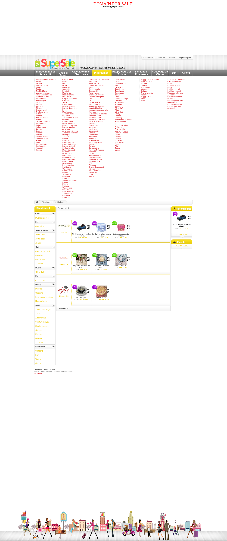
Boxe (91, 87)
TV (90, 100)
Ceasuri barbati (42, 137)
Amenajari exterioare (70, 133)
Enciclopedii (119, 102)
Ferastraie (66, 176)
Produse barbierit (174, 106)
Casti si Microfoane (96, 85)
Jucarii (117, 95)
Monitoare (92, 127)
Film (116, 146)
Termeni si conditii (41, 369)
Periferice (92, 152)
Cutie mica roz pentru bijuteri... (121, 235)
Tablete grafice (94, 102)
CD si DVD (119, 108)
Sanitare (65, 186)
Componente (94, 131)
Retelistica (93, 173)
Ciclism (118, 135)
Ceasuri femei (41, 110)
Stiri (174, 72)
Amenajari (66, 129)
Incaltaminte (41, 99)
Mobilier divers (68, 95)
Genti (38, 102)
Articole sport (41, 100)
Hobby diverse (120, 121)
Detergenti (66, 135)
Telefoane (92, 165)
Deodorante (172, 102)
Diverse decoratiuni (69, 108)
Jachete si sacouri (43, 93)
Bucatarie (66, 195)
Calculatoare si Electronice (81, 73)
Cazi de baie (67, 188)
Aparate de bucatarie (97, 106)
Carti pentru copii (121, 99)
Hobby (117, 114)
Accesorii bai (67, 194)
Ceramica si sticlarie (70, 106)
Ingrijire (39, 150)
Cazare (144, 83)
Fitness (118, 137)
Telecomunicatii (95, 157)
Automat (65, 137)
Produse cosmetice (175, 104)
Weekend (145, 89)
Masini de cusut (95, 116)
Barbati (39, 116)
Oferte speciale (147, 93)
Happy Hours (146, 97)
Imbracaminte (41, 144)
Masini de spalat (95, 118)
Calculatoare (94, 125)
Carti (117, 97)
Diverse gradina (68, 127)
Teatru (117, 148)
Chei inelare (67, 169)
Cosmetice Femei (174, 81)
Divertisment (101, 72)
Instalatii (65, 140)
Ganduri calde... (101, 298)
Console (92, 133)
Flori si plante (67, 121)
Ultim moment (146, 81)
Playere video (94, 93)
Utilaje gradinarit (68, 123)
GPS (90, 163)
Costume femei (42, 112)
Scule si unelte (68, 148)
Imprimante (93, 129)
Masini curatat (67, 161)
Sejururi (144, 91)
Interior (65, 182)
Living (64, 83)
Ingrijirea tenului (174, 89)
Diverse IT (93, 144)
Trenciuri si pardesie (44, 95)
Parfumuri (171, 83)
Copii (38, 142)
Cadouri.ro (63, 264)
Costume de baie (42, 97)
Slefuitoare (66, 167)
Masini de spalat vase (97, 119)
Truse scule (66, 175)
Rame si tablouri (68, 104)
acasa (36, 203)
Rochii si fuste (41, 91)
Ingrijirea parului (174, 85)
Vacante (144, 95)
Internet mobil (94, 169)
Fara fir (91, 176)
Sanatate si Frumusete (141, 73)
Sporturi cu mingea (122, 125)
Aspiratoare (93, 112)
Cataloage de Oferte (160, 73)
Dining (64, 85)
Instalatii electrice (69, 144)
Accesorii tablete (95, 156)
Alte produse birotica (70, 118)
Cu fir (91, 175)
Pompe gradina (68, 165)
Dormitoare (66, 87)
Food (143, 99)
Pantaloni (40, 89)
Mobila (65, 81)
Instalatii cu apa (68, 142)
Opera (117, 150)
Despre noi (161, 58)
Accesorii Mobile (95, 171)
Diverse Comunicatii (96, 167)
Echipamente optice (96, 97)
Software (92, 138)
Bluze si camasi (42, 85)
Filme (117, 110)
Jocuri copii (119, 93)
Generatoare (67, 163)
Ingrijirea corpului (174, 91)
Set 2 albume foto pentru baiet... (101, 235)
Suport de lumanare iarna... (101, 267)
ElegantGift (64, 296)
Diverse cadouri (121, 83)
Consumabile (94, 148)
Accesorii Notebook (96, 150)
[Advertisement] (113, 31)
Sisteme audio (94, 89)
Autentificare (148, 58)
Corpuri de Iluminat (69, 99)
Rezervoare (67, 156)
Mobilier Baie (67, 93)
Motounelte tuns (68, 157)
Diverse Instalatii (68, 146)
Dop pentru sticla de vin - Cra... (81, 267)
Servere (92, 146)
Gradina (65, 119)
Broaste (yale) (67, 171)
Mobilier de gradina (69, 125)
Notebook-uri (94, 140)
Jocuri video (119, 91)
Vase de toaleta (68, 192)
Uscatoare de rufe (96, 121)
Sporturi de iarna (121, 131)
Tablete (91, 154)
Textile (64, 102)
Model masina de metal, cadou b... (81, 235)
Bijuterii (39, 104)
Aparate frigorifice (95, 108)
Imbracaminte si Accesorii (45, 73)
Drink (143, 100)
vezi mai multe (182, 235)
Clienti (186, 72)
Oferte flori (119, 87)
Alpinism (118, 127)
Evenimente (119, 142)
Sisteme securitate (69, 180)
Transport (145, 85)
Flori (116, 85)
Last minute (145, 87)
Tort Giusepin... (81, 298)
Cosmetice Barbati (175, 97)
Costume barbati (42, 138)
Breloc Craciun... (121, 266)
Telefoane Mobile (95, 159)
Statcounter (38, 373)
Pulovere (39, 87)
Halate (38, 114)
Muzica (118, 106)
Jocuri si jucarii (120, 89)
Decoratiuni (66, 97)
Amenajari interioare (70, 131)
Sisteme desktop (95, 142)
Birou (64, 110)
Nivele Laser (67, 154)
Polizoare (66, 152)
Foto (90, 99)
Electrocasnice (94, 104)
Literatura (118, 100)
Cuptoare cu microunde (98, 114)
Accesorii (39, 106)
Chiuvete (65, 190)
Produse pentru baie (175, 93)
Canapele (66, 89)
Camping (118, 118)
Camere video (94, 91)
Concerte (118, 144)
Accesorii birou (68, 114)
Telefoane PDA (94, 161)
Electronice (93, 81)
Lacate (65, 173)
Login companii (185, 58)
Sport (117, 123)
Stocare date (94, 135)
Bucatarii (65, 91)
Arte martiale (120, 129)
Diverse (39, 108)
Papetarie (66, 116)
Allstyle (64, 232)
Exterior (65, 184)
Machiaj (171, 87)
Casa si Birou (63, 74)
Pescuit (118, 116)
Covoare (65, 100)
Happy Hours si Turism (121, 73)
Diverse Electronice (96, 95)
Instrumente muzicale (123, 119)
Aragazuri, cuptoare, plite (98, 110)
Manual (65, 138)
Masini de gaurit (68, 150)
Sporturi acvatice (121, 133)
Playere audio (94, 83)
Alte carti (118, 104)
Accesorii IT (93, 137)
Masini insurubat (68, 159)
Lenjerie (39, 83)
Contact (172, 58)
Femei (38, 81)
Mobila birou (67, 112)
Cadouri (118, 81)
